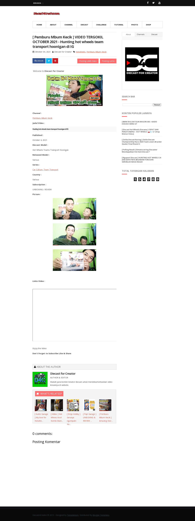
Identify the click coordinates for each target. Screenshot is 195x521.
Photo (134, 24)
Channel (68, 24)
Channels (140, 34)
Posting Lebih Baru (88, 61)
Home (39, 24)
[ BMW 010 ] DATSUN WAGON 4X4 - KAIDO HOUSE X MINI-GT (139, 122)
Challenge (101, 24)
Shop (148, 24)
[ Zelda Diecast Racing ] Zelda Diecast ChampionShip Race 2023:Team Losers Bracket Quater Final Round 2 (142, 141)
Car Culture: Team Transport (45, 169)
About (53, 24)
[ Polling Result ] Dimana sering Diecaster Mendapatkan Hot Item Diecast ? (139, 150)
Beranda (37, 3)
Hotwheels (80, 51)
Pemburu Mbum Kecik (96, 51)
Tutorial (118, 24)
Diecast (84, 24)
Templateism (73, 515)
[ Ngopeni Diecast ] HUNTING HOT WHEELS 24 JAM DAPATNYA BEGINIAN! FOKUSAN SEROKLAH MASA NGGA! (141, 159)
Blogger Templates (101, 515)
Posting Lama (108, 61)
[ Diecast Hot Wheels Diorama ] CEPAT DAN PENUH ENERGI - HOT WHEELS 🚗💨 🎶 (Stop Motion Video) (141, 131)
